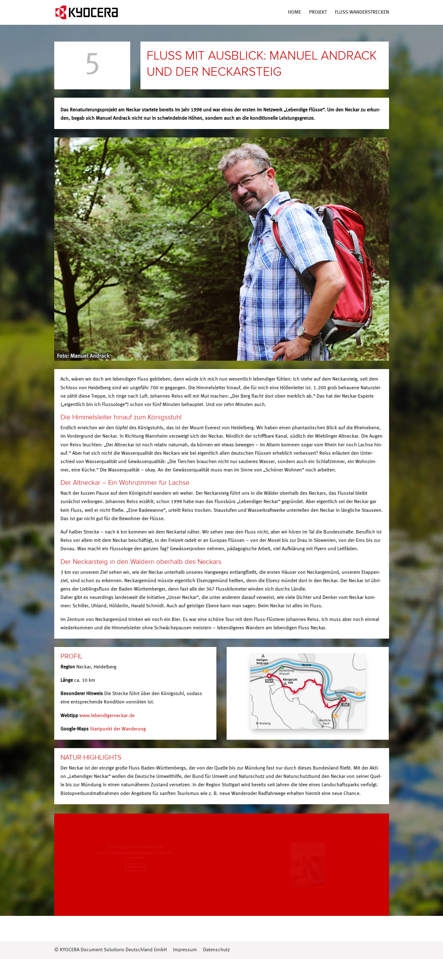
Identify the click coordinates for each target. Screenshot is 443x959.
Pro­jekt (318, 12)
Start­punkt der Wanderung (118, 729)
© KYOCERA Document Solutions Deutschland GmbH (110, 950)
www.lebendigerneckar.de (107, 715)
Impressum (185, 950)
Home (294, 12)
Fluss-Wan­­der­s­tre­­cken (362, 12)
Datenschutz (216, 950)
